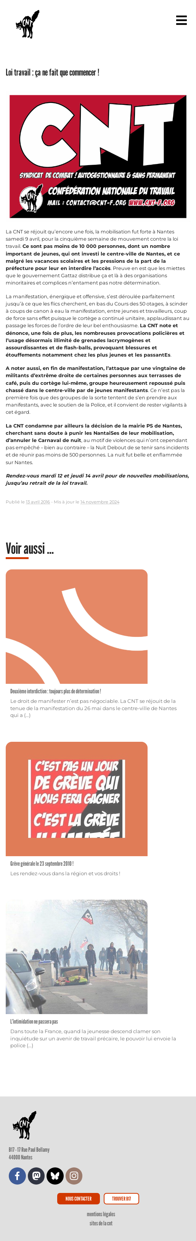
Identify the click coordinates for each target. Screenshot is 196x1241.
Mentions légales (101, 1214)
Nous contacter (79, 1198)
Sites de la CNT (101, 1223)
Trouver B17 (121, 1198)
